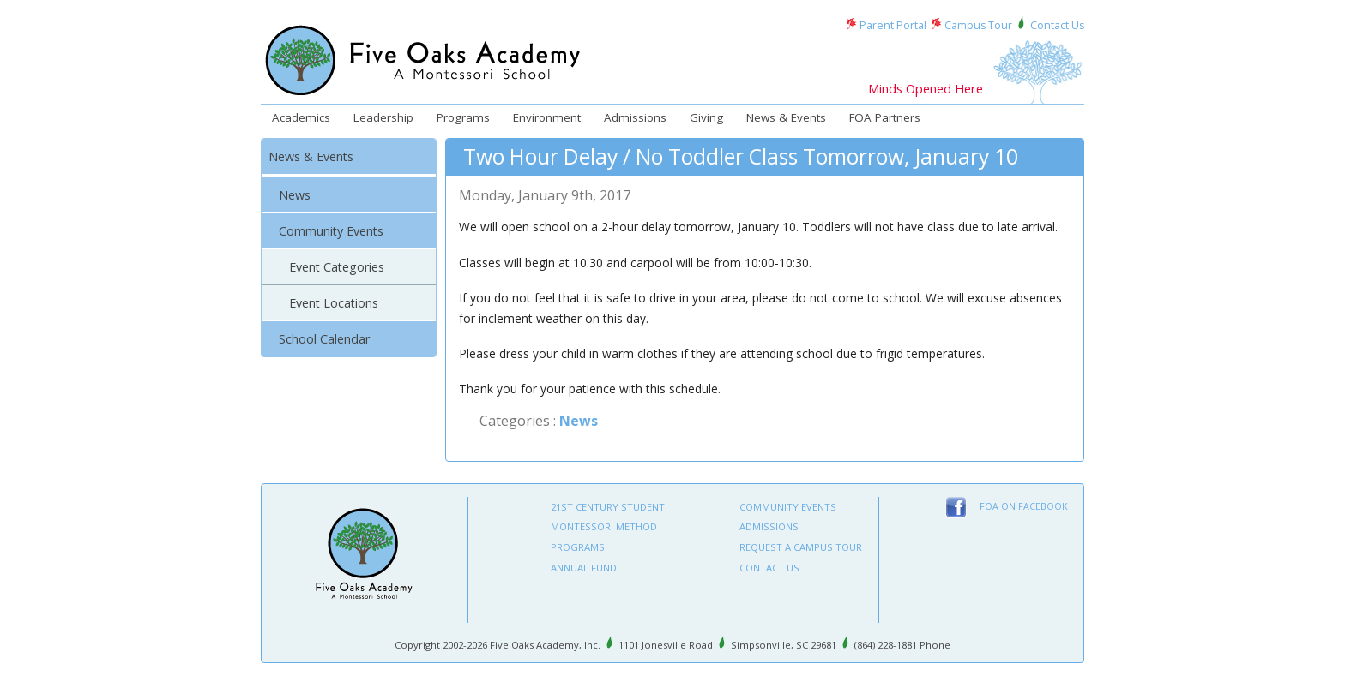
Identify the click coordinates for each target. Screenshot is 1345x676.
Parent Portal (892, 25)
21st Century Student (608, 506)
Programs (463, 117)
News (295, 195)
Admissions (635, 117)
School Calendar (324, 339)
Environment (547, 117)
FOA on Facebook (1024, 506)
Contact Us (1057, 25)
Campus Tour (978, 25)
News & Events (786, 117)
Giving (706, 117)
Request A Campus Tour (800, 547)
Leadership (383, 117)
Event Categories (336, 267)
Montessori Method (604, 526)
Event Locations (333, 303)
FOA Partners (884, 117)
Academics (301, 117)
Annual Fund (584, 567)
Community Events (331, 231)
